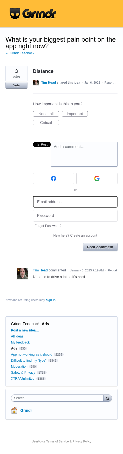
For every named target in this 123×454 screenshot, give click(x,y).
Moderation (19, 366)
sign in (50, 300)
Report (112, 270)
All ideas (17, 336)
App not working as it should (31, 354)
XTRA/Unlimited (22, 379)
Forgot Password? (48, 226)
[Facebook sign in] (53, 178)
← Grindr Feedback (19, 53)
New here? (75, 235)
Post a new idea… (25, 330)
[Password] (75, 216)
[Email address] (75, 202)
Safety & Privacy (23, 372)
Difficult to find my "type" (28, 360)
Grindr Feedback (25, 324)
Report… (110, 82)
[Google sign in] (97, 178)
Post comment (100, 247)
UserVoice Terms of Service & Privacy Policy (61, 441)
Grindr (26, 410)
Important (77, 114)
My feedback (20, 342)
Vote (16, 85)
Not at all (48, 114)
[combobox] (58, 398)
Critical (49, 122)
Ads (45, 324)
